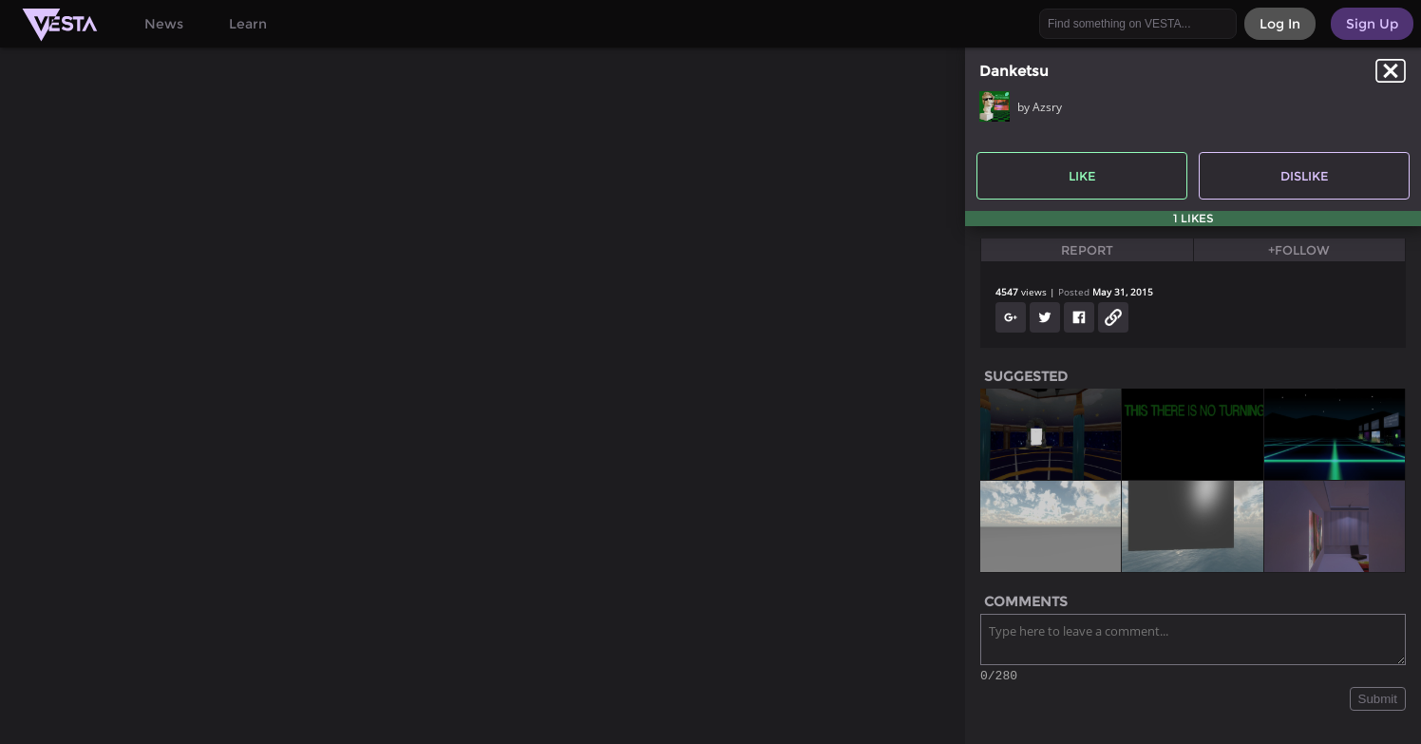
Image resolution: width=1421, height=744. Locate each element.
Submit (1377, 702)
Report (1087, 250)
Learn (248, 23)
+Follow (1299, 250)
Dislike (1304, 175)
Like (1082, 175)
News (163, 23)
